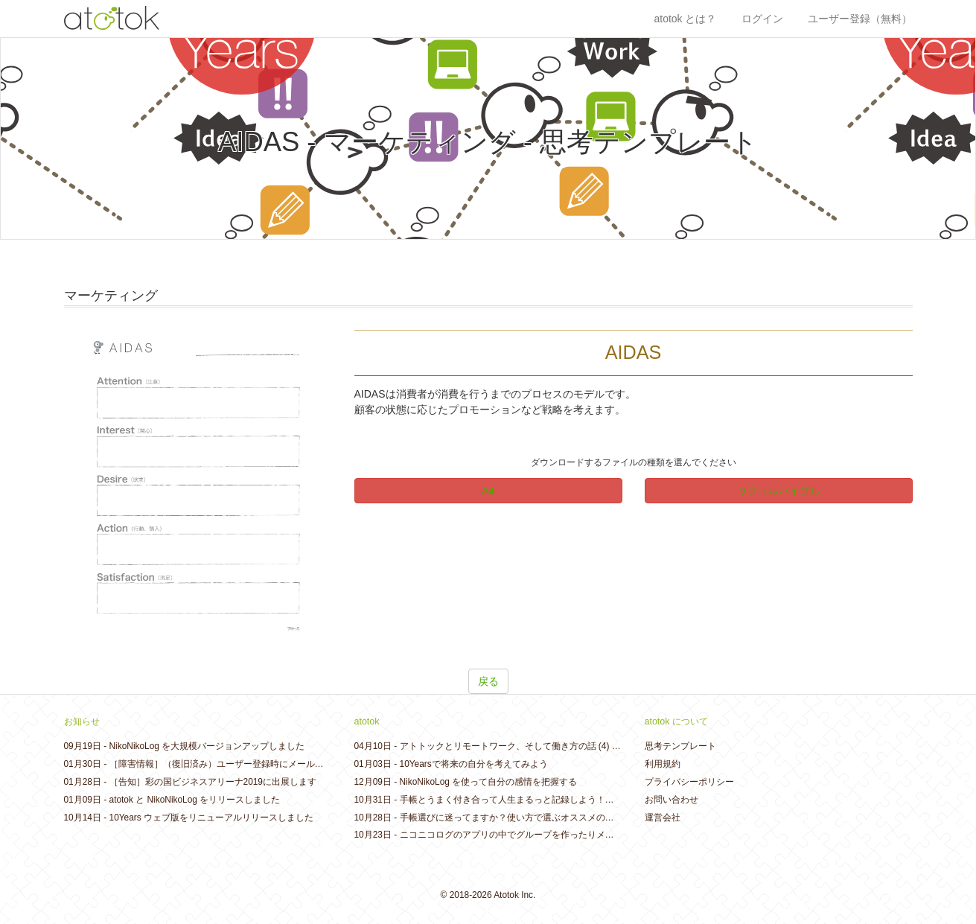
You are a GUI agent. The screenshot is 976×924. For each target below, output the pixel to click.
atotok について (676, 721)
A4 (488, 491)
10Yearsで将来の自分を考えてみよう (474, 764)
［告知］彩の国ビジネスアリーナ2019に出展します (212, 782)
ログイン (762, 19)
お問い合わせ (671, 799)
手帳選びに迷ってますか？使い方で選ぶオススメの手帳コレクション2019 (548, 817)
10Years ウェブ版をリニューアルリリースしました (211, 817)
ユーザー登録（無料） (860, 19)
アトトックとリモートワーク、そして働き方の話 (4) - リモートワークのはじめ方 (562, 746)
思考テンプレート (680, 746)
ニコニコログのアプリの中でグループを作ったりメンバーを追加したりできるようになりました (592, 834)
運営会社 (662, 817)
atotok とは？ (685, 19)
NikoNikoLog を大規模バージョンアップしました (207, 746)
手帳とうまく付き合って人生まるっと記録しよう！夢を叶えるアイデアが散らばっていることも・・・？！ (614, 799)
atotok (367, 721)
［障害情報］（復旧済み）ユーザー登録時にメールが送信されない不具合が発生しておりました (301, 764)
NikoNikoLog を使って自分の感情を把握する (489, 782)
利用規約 (662, 764)
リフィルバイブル (778, 491)
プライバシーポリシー (689, 782)
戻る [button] (488, 681)
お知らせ (82, 721)
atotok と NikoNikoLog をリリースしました (195, 799)
